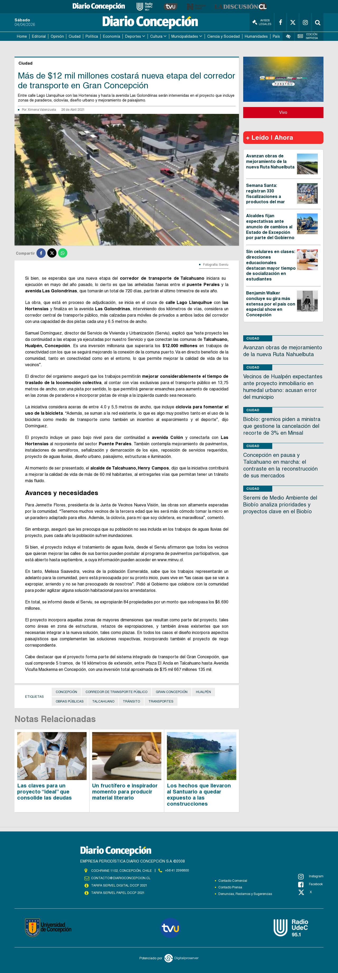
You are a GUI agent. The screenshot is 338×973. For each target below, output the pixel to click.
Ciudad (75, 36)
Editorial (39, 36)
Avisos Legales (261, 22)
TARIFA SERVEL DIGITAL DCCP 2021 (119, 885)
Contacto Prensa (230, 887)
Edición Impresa (308, 36)
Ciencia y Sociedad (223, 36)
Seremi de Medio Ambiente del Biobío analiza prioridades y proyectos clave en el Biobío (280, 505)
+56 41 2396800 (177, 871)
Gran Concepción (171, 692)
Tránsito (131, 701)
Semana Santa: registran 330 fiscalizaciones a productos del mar (265, 193)
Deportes (133, 36)
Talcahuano (103, 701)
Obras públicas (70, 701)
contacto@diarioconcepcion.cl (120, 878)
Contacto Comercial (232, 881)
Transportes (160, 701)
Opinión (57, 36)
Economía (111, 36)
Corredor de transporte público (116, 692)
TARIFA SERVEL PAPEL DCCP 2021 (117, 893)
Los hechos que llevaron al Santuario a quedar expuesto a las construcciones (199, 794)
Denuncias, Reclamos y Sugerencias (245, 894)
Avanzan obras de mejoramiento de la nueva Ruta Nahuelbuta (270, 161)
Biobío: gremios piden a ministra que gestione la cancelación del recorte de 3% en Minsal (282, 426)
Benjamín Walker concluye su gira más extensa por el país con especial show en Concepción (270, 304)
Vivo (283, 112)
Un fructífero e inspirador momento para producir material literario (125, 791)
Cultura (156, 36)
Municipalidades (184, 36)
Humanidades (256, 36)
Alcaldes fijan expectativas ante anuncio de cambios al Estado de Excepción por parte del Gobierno (270, 226)
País (276, 36)
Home (22, 36)
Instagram (310, 876)
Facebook (310, 884)
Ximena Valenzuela (42, 110)
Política (92, 36)
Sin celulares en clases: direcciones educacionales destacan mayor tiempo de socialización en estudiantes (271, 265)
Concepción (66, 692)
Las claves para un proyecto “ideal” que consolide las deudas (44, 791)
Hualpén (203, 692)
